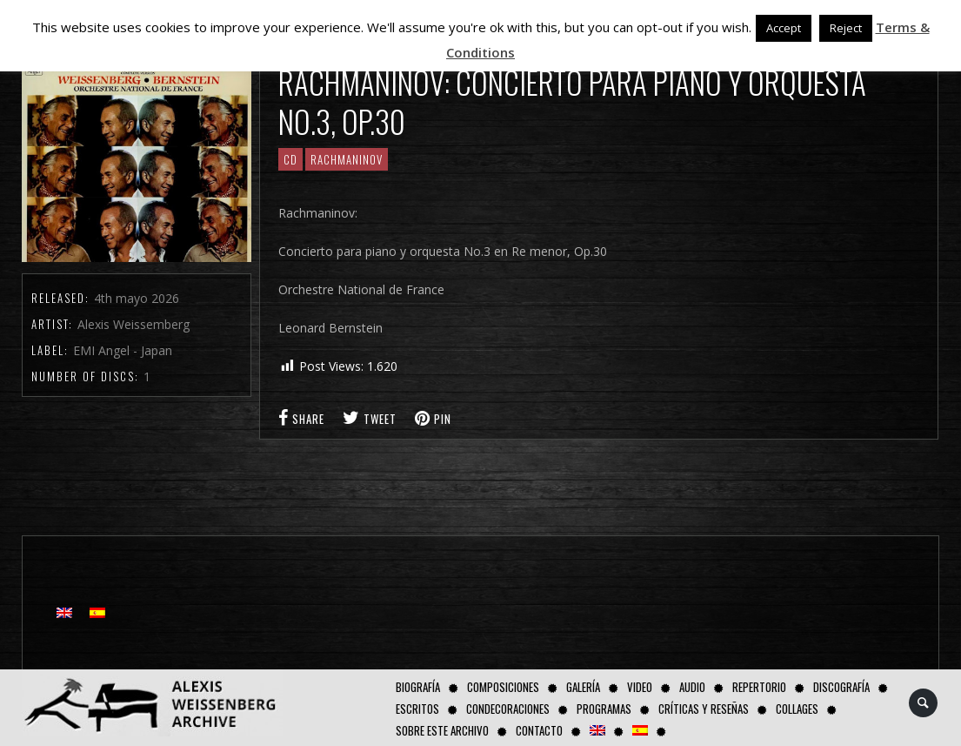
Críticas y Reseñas (703, 708)
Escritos (417, 708)
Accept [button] (783, 28)
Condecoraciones (508, 708)
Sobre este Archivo (442, 730)
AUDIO (692, 687)
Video (639, 687)
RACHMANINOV (346, 159)
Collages (797, 708)
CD (290, 159)
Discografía (841, 687)
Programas (604, 708)
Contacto (539, 730)
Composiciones (503, 687)
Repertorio (759, 687)
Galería (583, 687)
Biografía (418, 687)
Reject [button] (846, 28)
